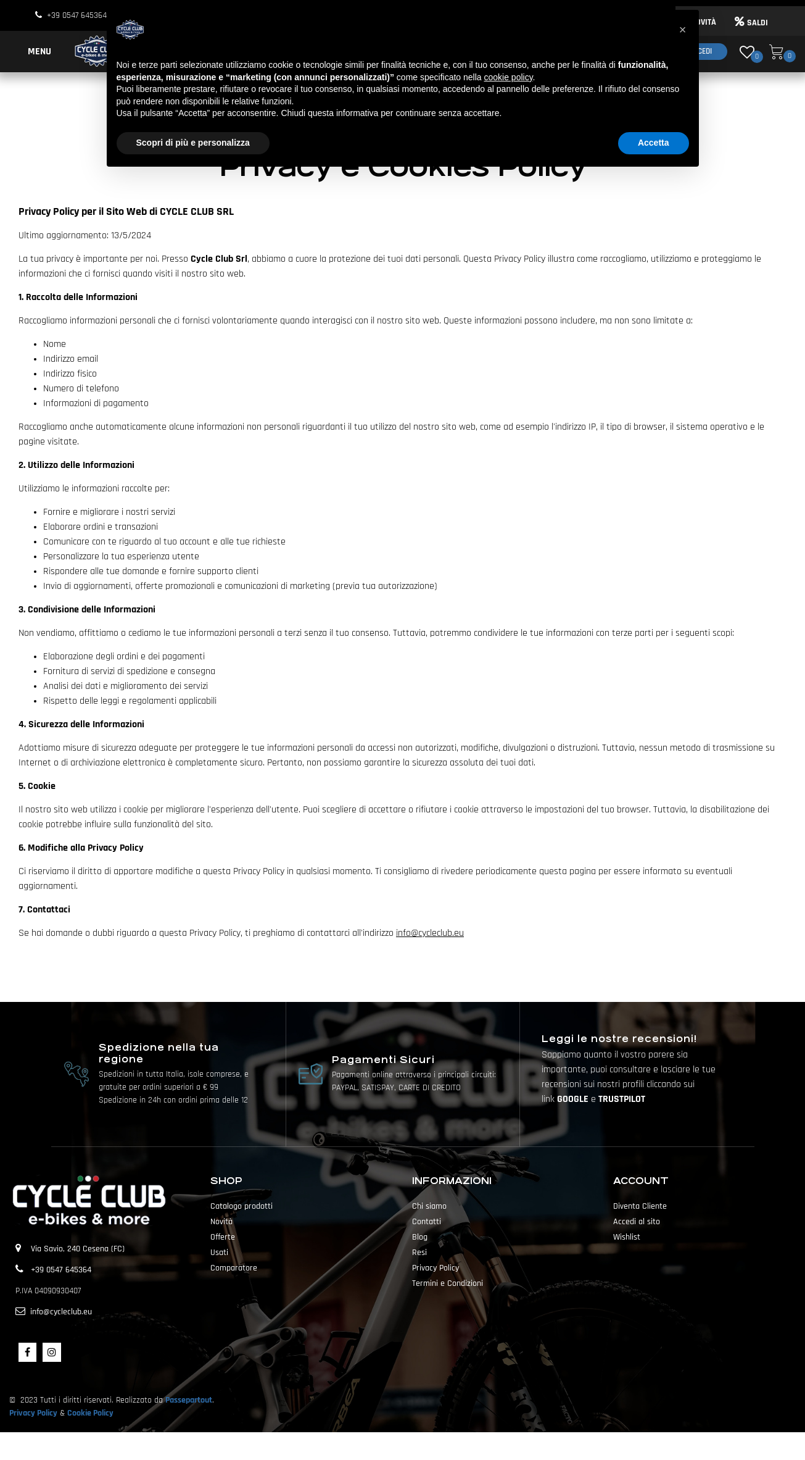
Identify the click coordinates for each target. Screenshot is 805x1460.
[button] (683, 30)
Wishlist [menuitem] (626, 1237)
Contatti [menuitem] (426, 1221)
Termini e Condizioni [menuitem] (447, 1283)
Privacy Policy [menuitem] (435, 1268)
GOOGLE (574, 1099)
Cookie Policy (90, 1413)
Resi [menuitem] (419, 1252)
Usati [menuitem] (219, 1252)
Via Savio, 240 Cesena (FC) (78, 1248)
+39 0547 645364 (77, 15)
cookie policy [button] (508, 77)
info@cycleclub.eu (430, 933)
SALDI (751, 22)
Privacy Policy (33, 1413)
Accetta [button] (653, 143)
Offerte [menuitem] (222, 1237)
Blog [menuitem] (419, 1237)
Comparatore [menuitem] (233, 1268)
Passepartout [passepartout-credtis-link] (424, 1445)
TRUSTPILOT (621, 1099)
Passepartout (188, 1400)
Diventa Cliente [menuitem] (640, 1206)
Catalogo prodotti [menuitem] (241, 1206)
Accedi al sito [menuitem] (636, 1221)
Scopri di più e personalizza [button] (193, 143)
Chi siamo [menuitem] (429, 1206)
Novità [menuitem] (221, 1221)
